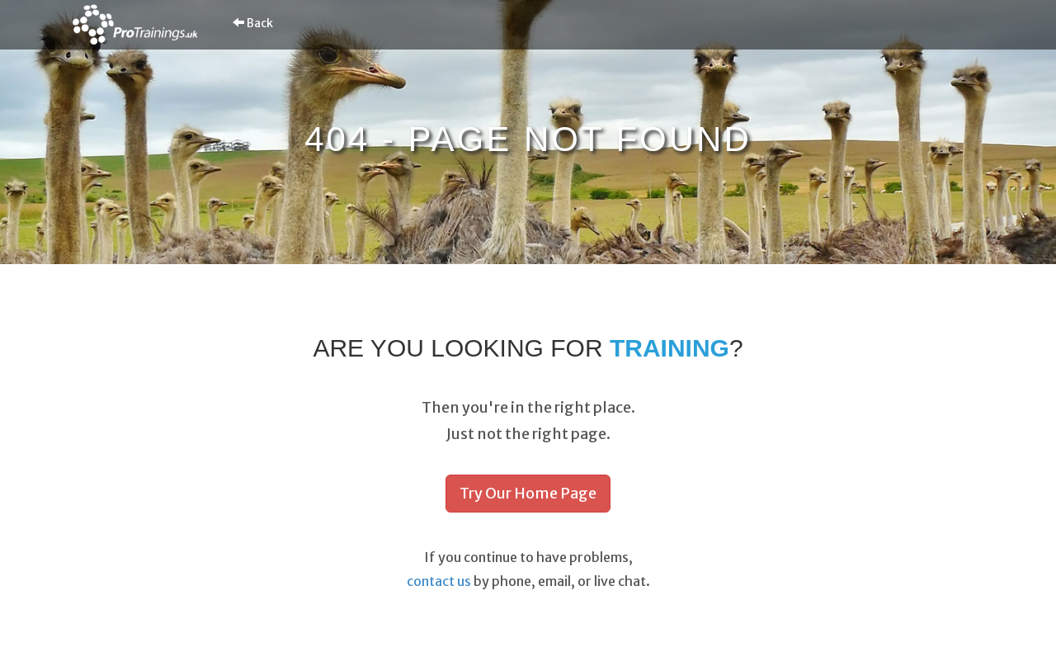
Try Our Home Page (528, 493)
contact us (439, 581)
